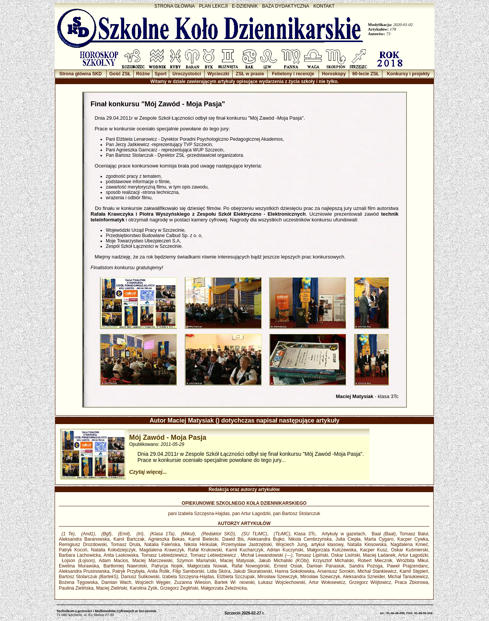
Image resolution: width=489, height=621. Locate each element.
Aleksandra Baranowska (84, 539)
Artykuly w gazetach (342, 533)
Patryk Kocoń (73, 550)
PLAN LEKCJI (213, 6)
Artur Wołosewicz (327, 582)
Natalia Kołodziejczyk (113, 550)
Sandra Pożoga (365, 566)
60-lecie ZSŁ (365, 73)
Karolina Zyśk (143, 588)
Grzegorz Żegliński (179, 588)
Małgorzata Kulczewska (331, 550)
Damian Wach (116, 582)
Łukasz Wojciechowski (281, 582)
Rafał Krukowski (205, 550)
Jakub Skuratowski (252, 571)
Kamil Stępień (414, 571)
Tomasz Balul (414, 533)
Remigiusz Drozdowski (83, 544)
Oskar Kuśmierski (409, 550)
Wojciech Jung (291, 544)
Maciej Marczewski (153, 560)
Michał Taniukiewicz (408, 576)
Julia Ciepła (347, 539)
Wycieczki (218, 73)
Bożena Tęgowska (78, 582)
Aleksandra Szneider (364, 576)
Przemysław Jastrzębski (246, 544)
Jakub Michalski (284, 560)
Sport (161, 73)
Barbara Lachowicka (80, 555)
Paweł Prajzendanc (407, 566)
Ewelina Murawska (79, 566)
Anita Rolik (158, 571)
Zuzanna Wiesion (192, 582)
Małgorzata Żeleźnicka (224, 588)
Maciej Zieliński (111, 588)
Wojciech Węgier (152, 582)
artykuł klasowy (327, 544)
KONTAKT (324, 6)
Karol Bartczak (128, 539)
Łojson (77, 560)
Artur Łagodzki (413, 555)
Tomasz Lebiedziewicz (164, 555)
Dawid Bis (233, 539)
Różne (143, 73)
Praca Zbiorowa (411, 582)
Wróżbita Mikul (412, 560)
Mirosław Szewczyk (277, 576)
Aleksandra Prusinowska (84, 571)
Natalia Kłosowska (366, 544)
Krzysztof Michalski (333, 560)
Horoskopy (334, 73)
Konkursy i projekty (408, 73)
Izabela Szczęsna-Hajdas (188, 576)
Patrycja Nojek (167, 566)
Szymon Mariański (196, 560)
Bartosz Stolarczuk (88, 576)
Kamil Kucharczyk (245, 550)
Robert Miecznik (375, 560)
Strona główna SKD (80, 73)
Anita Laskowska (121, 555)
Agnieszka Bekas (166, 539)
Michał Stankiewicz (377, 571)
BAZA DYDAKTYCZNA (285, 6)
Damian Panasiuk (326, 566)
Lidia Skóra (218, 571)
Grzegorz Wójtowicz (370, 582)
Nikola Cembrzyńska (310, 539)
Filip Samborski (188, 571)
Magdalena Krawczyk (161, 550)
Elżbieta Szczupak (236, 576)
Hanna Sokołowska (295, 571)
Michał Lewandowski (267, 555)
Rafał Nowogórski (250, 566)
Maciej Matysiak (237, 560)
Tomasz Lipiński (311, 555)
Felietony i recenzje (293, 73)
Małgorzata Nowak (207, 566)
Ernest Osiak (288, 566)
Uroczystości (186, 73)
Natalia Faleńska (162, 544)
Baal (382, 533)
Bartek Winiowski (235, 582)
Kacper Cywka (412, 539)
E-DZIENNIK (245, 6)
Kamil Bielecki (203, 539)
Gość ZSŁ (120, 73)
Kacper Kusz (373, 550)
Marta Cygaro (378, 539)
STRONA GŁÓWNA (174, 6)
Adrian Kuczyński (285, 550)
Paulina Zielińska (76, 588)
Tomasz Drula (125, 544)
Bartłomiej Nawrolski (125, 566)
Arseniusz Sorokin (336, 571)
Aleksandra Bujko (266, 539)
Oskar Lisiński (345, 555)
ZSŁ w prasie (250, 73)
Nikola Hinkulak (200, 544)
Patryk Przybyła (128, 571)
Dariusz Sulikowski (140, 576)
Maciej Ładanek (379, 555)
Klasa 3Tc (305, 533)
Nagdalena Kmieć (409, 544)
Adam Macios (113, 560)
